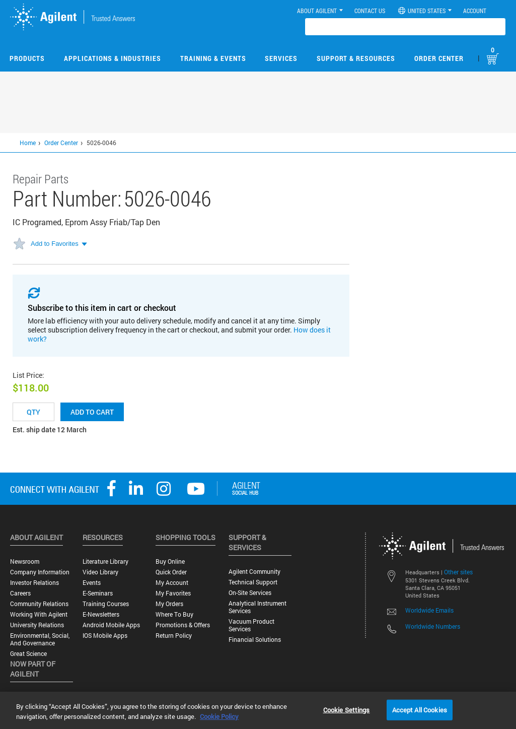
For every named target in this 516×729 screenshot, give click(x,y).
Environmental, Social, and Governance (39, 639)
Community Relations (39, 604)
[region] (258, 710)
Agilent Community (254, 571)
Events (92, 582)
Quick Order (171, 572)
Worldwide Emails (429, 610)
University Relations (37, 625)
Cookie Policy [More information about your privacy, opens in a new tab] (219, 716)
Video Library (100, 572)
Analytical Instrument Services (257, 607)
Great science (28, 653)
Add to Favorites (55, 243)
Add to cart (92, 412)
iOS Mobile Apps (105, 635)
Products (27, 58)
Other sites (458, 572)
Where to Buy (174, 614)
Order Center (439, 58)
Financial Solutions (255, 639)
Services (281, 58)
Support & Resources (356, 58)
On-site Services (250, 593)
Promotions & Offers (183, 625)
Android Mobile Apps (111, 625)
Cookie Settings (346, 709)
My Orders (169, 604)
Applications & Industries (112, 58)
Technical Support (253, 582)
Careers (20, 593)
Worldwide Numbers (432, 626)
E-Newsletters (101, 614)
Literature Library (105, 561)
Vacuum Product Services (251, 625)
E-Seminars (98, 593)
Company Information (39, 572)
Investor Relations (34, 582)
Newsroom (24, 561)
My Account (172, 582)
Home (28, 143)
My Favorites (173, 593)
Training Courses (106, 604)
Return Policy (174, 635)
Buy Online (170, 561)
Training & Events (213, 58)
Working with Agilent (38, 614)
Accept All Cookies (419, 709)
